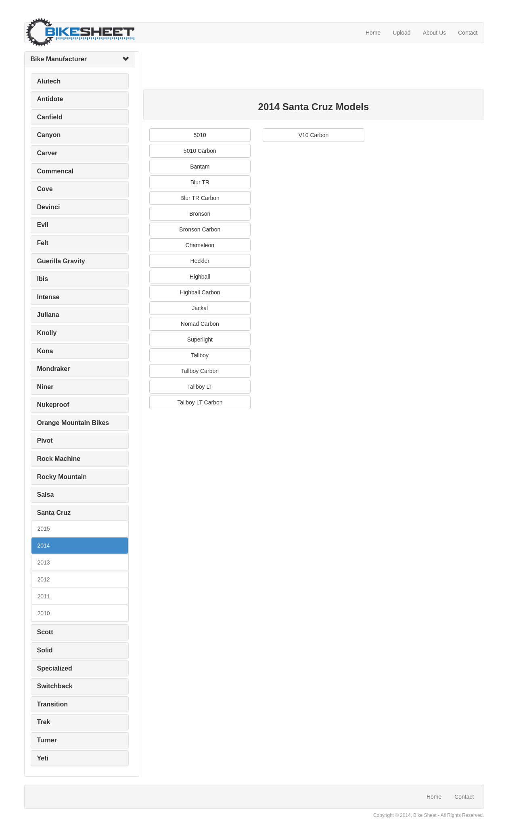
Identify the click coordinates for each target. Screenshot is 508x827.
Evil (42, 224)
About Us (434, 32)
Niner (45, 386)
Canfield (50, 117)
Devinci (48, 207)
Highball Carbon (200, 292)
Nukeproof (53, 404)
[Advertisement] (290, 69)
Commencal (55, 171)
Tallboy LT (200, 386)
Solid (45, 650)
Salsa (45, 494)
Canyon (49, 134)
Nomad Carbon (200, 324)
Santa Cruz (54, 512)
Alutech (49, 81)
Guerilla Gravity (61, 261)
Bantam (199, 166)
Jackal (200, 308)
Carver (47, 153)
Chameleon (200, 245)
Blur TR (199, 182)
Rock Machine (59, 458)
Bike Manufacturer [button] (59, 59)
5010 (200, 135)
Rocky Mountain (62, 476)
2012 (44, 579)
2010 (44, 613)
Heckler (199, 261)
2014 (44, 545)
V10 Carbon (314, 135)
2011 (44, 596)
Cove (45, 188)
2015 (44, 528)
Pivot (45, 440)
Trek (43, 722)
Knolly (47, 332)
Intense (48, 297)
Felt (42, 243)
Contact (467, 32)
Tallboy (200, 355)
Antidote (50, 99)
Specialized (54, 668)
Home (373, 32)
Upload (401, 32)
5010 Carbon (200, 151)
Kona (45, 351)
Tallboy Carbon (200, 371)
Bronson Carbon (199, 229)
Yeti (42, 758)
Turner (47, 740)
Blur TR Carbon (200, 198)
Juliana (48, 314)
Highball (200, 276)
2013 (44, 562)
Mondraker (53, 368)
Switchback (55, 686)
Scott (45, 632)
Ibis (42, 278)
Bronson (199, 213)
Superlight (200, 339)
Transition (52, 704)
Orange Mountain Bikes (73, 422)
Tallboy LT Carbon (199, 402)
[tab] (80, 59)
